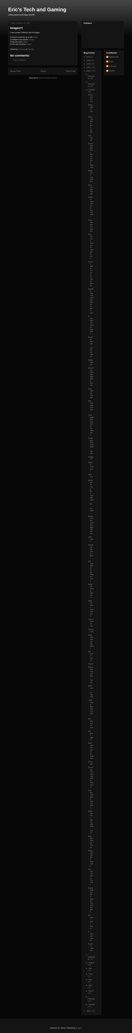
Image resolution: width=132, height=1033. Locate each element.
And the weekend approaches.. (90, 799)
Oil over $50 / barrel (90, 921)
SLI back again (90, 735)
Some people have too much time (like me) (90, 155)
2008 (88, 64)
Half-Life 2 (90, 539)
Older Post (70, 71)
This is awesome (90, 622)
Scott (111, 61)
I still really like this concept (90, 707)
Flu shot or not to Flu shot (90, 877)
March (91, 991)
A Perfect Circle (90, 936)
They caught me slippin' (90, 225)
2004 (88, 71)
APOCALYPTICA (90, 98)
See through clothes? (90, 406)
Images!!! (90, 458)
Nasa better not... (90, 109)
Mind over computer (90, 691)
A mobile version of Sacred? (90, 325)
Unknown (112, 66)
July (90, 968)
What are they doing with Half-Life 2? (90, 822)
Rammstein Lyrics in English (90, 750)
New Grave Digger (90, 393)
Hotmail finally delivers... (90, 590)
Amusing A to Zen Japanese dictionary (90, 777)
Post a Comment (19, 60)
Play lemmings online (90, 841)
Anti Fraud (90, 138)
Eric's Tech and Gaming (37, 9)
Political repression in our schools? (90, 207)
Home (43, 71)
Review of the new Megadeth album (90, 525)
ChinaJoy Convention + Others (90, 674)
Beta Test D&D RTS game (90, 124)
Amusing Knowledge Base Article (90, 376)
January (92, 1004)
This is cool (90, 630)
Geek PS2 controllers (90, 176)
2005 (88, 67)
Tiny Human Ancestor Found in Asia (90, 246)
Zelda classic (90, 362)
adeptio (112, 71)
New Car (90, 476)
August (91, 963)
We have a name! (90, 723)
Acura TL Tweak (90, 947)
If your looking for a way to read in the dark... (90, 900)
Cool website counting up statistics (90, 425)
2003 (88, 1011)
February (91, 999)
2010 (88, 57)
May (90, 980)
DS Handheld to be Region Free (90, 571)
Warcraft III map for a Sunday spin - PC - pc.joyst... (90, 496)
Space (90, 664)
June (90, 974)
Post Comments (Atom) (48, 78)
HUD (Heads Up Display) (90, 641)
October (92, 90)
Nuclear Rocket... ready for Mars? (90, 347)
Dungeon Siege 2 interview (90, 858)
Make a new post (90, 466)
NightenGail (113, 57)
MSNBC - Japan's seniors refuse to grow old (90, 301)
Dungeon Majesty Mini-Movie (90, 445)
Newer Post (15, 71)
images (35, 37)
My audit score (90, 656)
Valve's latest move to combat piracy (90, 274)
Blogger (78, 1028)
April (90, 985)
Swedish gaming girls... (90, 551)
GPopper (90, 763)
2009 (88, 60)
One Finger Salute (90, 189)
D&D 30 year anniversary (90, 608)
